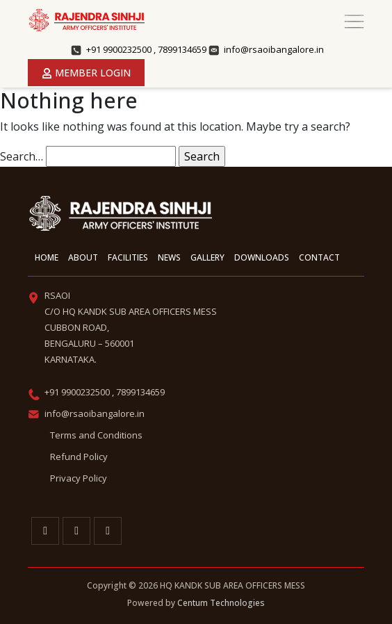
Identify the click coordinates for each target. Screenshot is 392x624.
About (83, 257)
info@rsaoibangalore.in (274, 49)
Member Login (86, 73)
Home (46, 257)
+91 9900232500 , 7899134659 (146, 49)
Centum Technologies (221, 603)
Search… (21, 156)
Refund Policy (79, 456)
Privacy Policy (78, 478)
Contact (319, 257)
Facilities (128, 257)
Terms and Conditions (96, 435)
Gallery (207, 257)
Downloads (261, 257)
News (169, 257)
